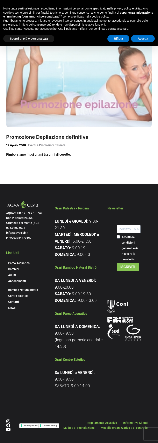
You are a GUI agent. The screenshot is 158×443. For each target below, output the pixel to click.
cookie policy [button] (100, 16)
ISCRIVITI (127, 267)
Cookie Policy (50, 425)
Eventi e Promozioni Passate (46, 145)
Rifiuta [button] (118, 38)
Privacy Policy (31, 425)
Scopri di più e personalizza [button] (29, 38)
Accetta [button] (143, 38)
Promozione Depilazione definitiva (47, 137)
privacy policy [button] (122, 8)
